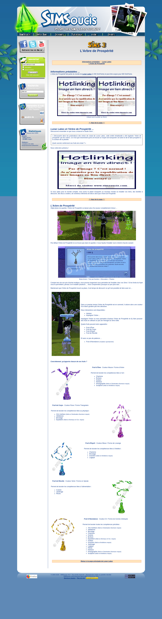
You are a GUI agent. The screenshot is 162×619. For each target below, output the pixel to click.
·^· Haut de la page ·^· (97, 123)
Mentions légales (70, 578)
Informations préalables (91, 62)
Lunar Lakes (106, 62)
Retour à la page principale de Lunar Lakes (97, 561)
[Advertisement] (81, 599)
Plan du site (81, 578)
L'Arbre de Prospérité (97, 64)
